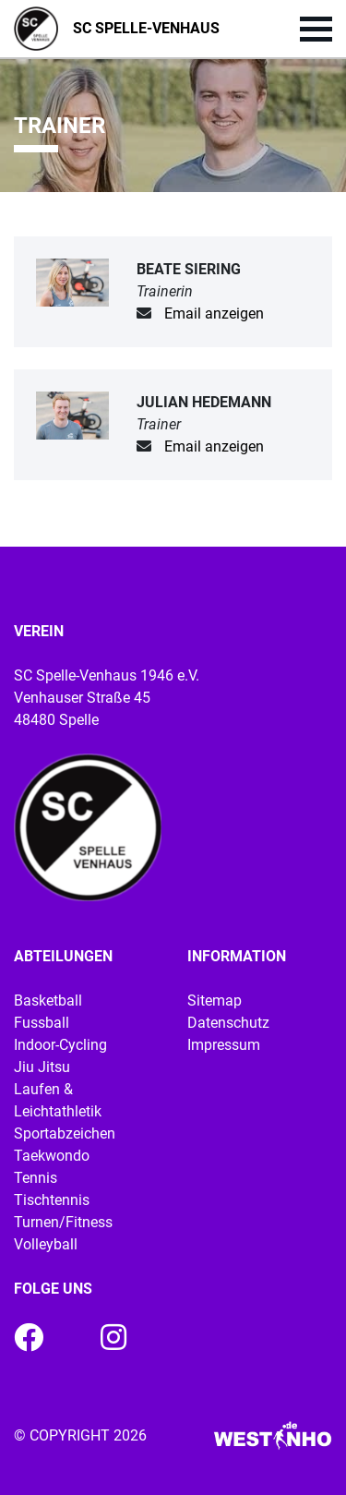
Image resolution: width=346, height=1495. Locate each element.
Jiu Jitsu (42, 1067)
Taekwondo (51, 1155)
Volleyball (46, 1244)
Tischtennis (51, 1200)
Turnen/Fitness (63, 1222)
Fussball (41, 1022)
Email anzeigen (214, 313)
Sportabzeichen (64, 1133)
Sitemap (214, 1000)
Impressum (223, 1045)
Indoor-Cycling (60, 1045)
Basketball (48, 1000)
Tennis (35, 1178)
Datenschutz (228, 1022)
